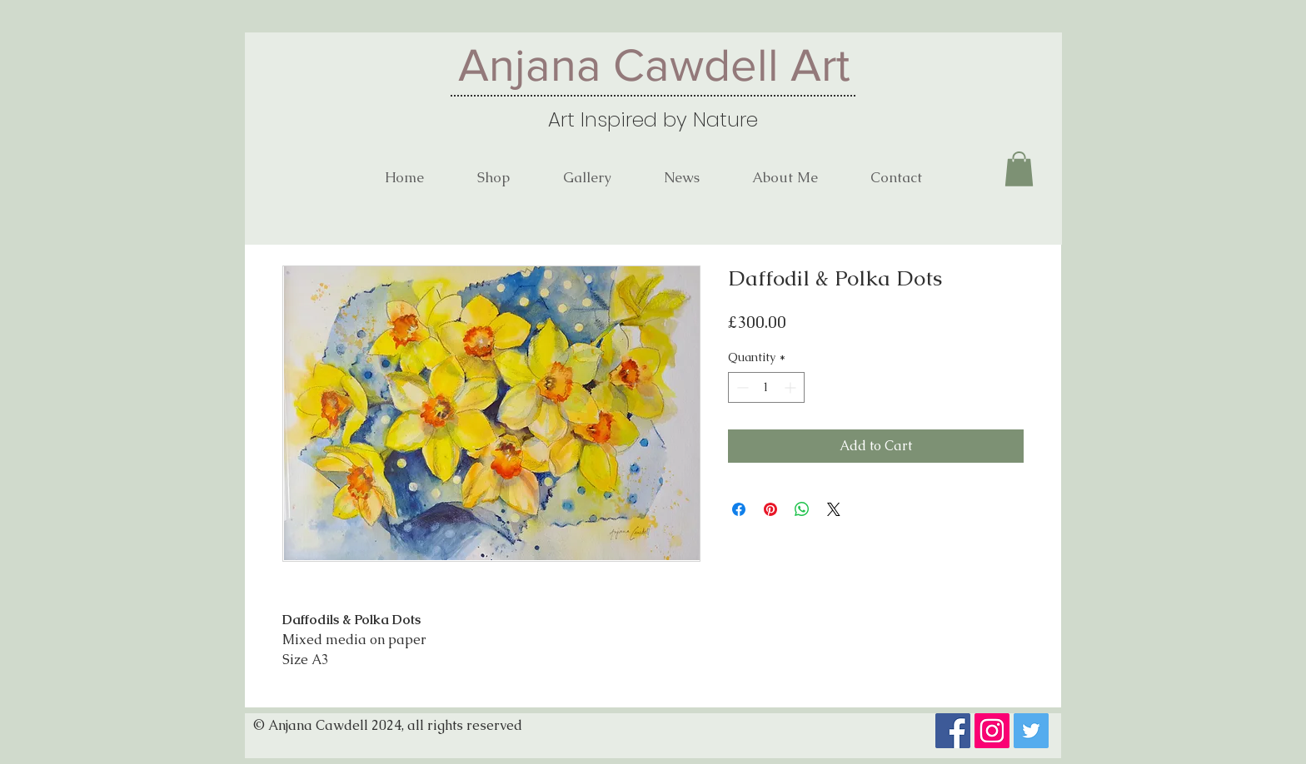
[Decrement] (740, 387)
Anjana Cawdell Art (654, 65)
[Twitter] (1031, 730)
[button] (1019, 168)
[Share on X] (834, 509)
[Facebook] (952, 730)
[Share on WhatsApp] (802, 509)
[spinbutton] (766, 387)
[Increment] (791, 387)
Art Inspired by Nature (653, 119)
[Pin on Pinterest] (770, 509)
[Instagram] (992, 730)
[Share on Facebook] (739, 509)
